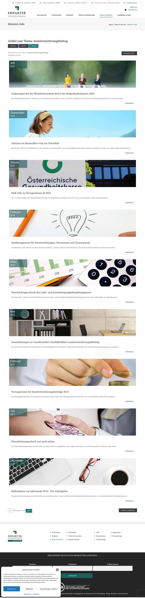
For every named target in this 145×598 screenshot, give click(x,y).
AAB (97, 533)
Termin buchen (132, 3)
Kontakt (69, 15)
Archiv (23, 46)
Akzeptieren (11, 589)
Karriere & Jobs (124, 15)
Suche (33, 46)
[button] (57, 570)
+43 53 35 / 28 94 (29, 3)
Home (111, 25)
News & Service (106, 15)
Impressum (36, 594)
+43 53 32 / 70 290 (54, 3)
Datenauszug (117, 536)
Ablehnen (29, 589)
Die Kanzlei (42, 15)
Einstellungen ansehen (48, 589)
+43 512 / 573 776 (81, 3)
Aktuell (13, 46)
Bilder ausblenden (128, 511)
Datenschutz (27, 594)
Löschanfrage (101, 540)
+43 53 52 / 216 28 (113, 3)
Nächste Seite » (129, 54)
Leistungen (56, 15)
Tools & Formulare (86, 15)
